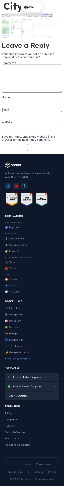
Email (5, 109)
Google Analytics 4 (18, 352)
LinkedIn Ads (14, 340)
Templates (11, 420)
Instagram (13, 321)
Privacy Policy (43, 464)
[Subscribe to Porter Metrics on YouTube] (16, 186)
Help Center (12, 438)
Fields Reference (15, 432)
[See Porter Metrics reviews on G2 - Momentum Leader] (12, 200)
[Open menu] (38, 7)
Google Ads (14, 314)
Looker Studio (15, 239)
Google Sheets (16, 245)
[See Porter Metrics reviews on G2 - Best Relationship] (42, 200)
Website (7, 121)
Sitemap (39, 472)
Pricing (9, 413)
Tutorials (10, 426)
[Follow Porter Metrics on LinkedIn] (8, 186)
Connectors (14, 301)
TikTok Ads (13, 346)
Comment (9, 63)
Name (6, 97)
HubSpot (12, 333)
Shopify (11, 327)
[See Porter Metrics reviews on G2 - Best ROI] (27, 200)
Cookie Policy (15, 472)
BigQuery (12, 227)
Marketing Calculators (18, 445)
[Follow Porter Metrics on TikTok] (24, 186)
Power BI (12, 251)
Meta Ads (12, 308)
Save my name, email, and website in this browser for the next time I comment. (28, 138)
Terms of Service (22, 464)
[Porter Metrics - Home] (29, 7)
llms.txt (52, 472)
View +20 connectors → (19, 359)
